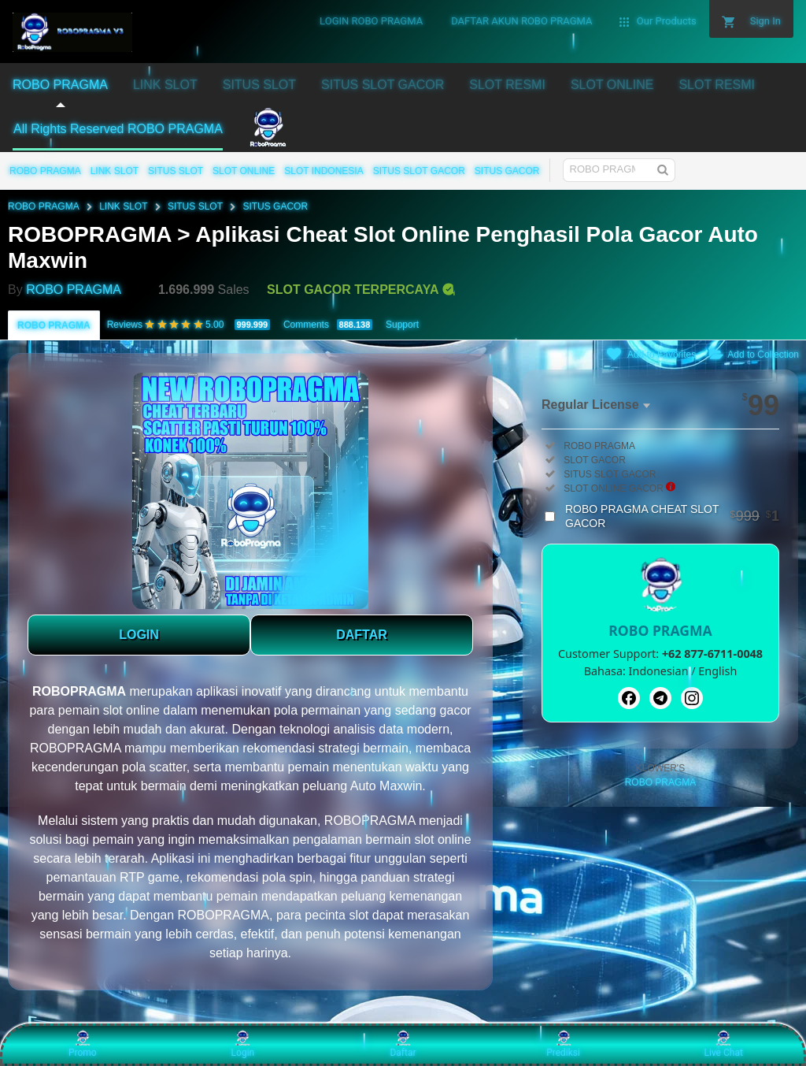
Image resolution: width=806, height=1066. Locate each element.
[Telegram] (660, 698)
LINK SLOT (115, 170)
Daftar (403, 1044)
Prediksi (563, 1044)
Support (402, 324)
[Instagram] (692, 698)
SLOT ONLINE (244, 170)
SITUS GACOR (507, 170)
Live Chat (723, 1044)
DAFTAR (361, 634)
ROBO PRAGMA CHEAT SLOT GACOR (672, 516)
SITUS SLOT (175, 170)
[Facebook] (629, 698)
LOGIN (139, 634)
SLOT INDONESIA (323, 170)
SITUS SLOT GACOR (419, 170)
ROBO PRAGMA (45, 170)
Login (243, 1044)
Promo (82, 1044)
